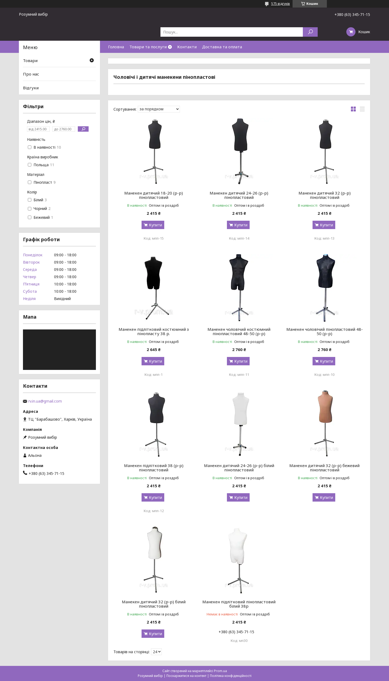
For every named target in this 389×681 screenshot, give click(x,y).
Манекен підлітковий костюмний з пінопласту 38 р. (154, 331)
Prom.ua (220, 671)
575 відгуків (280, 3)
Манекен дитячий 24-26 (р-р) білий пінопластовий (239, 467)
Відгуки (31, 87)
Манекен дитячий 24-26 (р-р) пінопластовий (239, 195)
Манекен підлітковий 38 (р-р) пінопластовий (153, 467)
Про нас (31, 74)
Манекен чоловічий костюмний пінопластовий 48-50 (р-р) (238, 331)
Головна (116, 46)
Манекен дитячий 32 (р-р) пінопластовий (325, 195)
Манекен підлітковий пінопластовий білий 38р (239, 604)
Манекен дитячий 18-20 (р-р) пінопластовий (153, 195)
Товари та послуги (148, 46)
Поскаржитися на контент (186, 675)
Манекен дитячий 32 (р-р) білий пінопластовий (154, 604)
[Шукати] (310, 32)
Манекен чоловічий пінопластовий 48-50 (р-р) (324, 331)
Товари (30, 60)
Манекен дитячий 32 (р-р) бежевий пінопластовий (324, 467)
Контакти (187, 46)
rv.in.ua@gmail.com (45, 401)
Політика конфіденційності (230, 675)
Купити (155, 224)
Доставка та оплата (222, 46)
